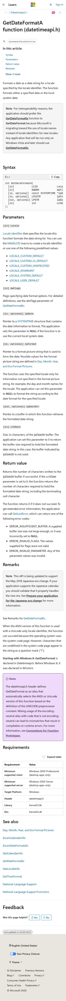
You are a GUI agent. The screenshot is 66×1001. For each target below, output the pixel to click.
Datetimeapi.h (18, 12)
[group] (33, 195)
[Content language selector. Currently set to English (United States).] (23, 945)
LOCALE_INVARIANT (22, 270)
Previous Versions (34, 970)
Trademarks (31, 985)
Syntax (9, 54)
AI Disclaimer (14, 970)
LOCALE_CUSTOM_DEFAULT (27, 256)
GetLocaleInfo (11, 868)
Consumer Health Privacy (20, 980)
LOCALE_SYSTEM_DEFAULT (26, 275)
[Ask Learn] (53, 12)
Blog (9, 975)
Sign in (59, 4)
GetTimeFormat (12, 876)
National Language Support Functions (26, 892)
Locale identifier (12, 233)
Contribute (24, 975)
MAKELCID (13, 243)
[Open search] (50, 5)
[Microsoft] (33, 4)
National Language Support (19, 884)
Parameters (12, 59)
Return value (12, 64)
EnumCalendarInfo (14, 838)
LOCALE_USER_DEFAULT (24, 280)
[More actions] (60, 12)
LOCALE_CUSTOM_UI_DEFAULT (29, 261)
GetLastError (20, 513)
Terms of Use (14, 985)
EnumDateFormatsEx (15, 845)
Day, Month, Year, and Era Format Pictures (28, 830)
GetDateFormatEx (17, 118)
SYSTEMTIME (25, 321)
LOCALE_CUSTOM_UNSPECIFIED (29, 265)
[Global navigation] (3, 5)
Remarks (10, 68)
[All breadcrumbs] (6, 12)
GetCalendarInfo (13, 853)
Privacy (38, 975)
